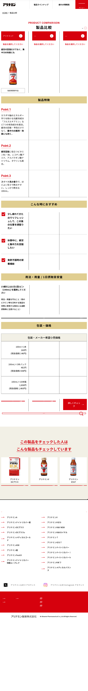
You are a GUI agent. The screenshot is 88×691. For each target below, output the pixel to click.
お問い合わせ (74, 666)
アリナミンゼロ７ (49, 594)
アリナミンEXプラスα (16, 584)
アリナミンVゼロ (49, 571)
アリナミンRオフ (49, 622)
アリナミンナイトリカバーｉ (51, 608)
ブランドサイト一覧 (8, 667)
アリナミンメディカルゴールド (16, 590)
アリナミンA (12, 566)
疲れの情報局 (64, 4)
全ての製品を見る (75, 28)
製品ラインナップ (41, 4)
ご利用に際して (75, 660)
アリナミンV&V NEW (50, 576)
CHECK (8, 531)
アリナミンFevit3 (14, 607)
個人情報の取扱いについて (77, 673)
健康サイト (30, 660)
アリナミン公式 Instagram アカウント (67, 645)
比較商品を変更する (44, 446)
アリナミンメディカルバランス (51, 629)
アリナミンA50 (13, 597)
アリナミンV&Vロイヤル (51, 583)
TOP (83, 545)
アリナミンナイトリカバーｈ (51, 616)
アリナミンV (47, 566)
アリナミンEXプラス (15, 579)
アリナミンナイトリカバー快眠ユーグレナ (16, 615)
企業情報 (4, 660)
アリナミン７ (47, 589)
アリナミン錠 (12, 602)
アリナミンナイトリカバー (51, 600)
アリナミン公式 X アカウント (23, 645)
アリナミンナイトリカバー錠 (16, 573)
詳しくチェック (12, 422)
